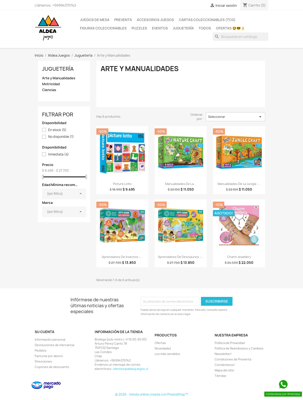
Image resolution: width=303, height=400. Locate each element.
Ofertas (160, 343)
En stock (57, 130)
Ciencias (49, 90)
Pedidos (41, 350)
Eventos (160, 28)
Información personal (50, 340)
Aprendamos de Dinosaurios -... (180, 257)
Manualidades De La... (180, 184)
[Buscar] (240, 36)
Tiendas (220, 376)
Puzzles (139, 28)
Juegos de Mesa (94, 19)
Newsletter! (223, 354)
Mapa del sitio (224, 370)
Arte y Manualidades (58, 78)
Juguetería (183, 28)
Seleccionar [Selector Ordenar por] (235, 116)
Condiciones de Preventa (233, 359)
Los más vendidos (167, 354)
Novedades (163, 348)
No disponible (61, 137)
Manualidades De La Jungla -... (239, 184)
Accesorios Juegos (155, 19)
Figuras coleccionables (103, 28)
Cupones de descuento (52, 367)
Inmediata (58, 154)
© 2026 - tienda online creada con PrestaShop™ (151, 394)
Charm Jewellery (239, 257)
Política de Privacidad (230, 343)
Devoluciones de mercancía (54, 345)
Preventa (123, 19)
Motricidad (51, 84)
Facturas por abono (49, 356)
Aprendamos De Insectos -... (122, 257)
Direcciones (43, 361)
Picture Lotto (122, 184)
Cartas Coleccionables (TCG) (207, 19)
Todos (205, 28)
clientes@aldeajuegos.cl (130, 369)
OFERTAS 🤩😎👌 (230, 28)
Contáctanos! (225, 365)
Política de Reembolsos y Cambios (239, 348)
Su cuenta (44, 332)
